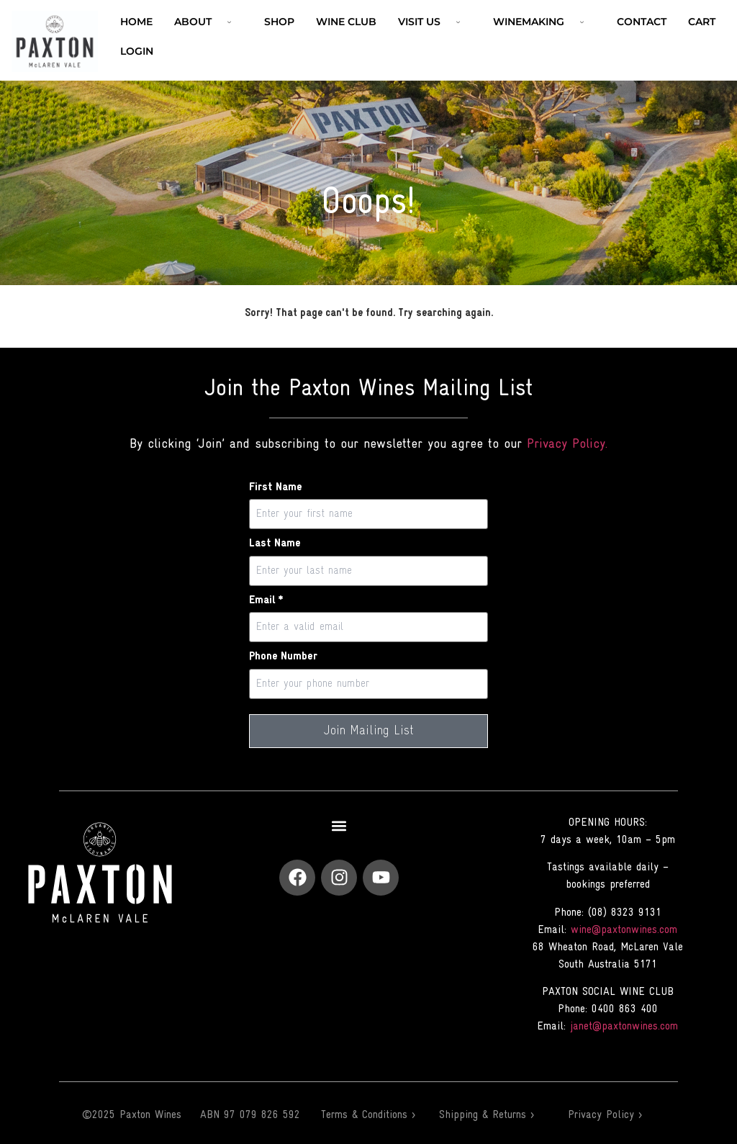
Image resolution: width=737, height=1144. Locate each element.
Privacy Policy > (605, 1115)
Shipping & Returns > (486, 1115)
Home (136, 21)
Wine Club (346, 21)
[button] (339, 826)
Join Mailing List (369, 731)
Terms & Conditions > (368, 1115)
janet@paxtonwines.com (624, 1026)
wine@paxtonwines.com (624, 930)
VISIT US (434, 21)
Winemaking (544, 21)
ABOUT (208, 21)
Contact (641, 21)
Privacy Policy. (567, 444)
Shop (279, 21)
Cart (701, 21)
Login (136, 51)
